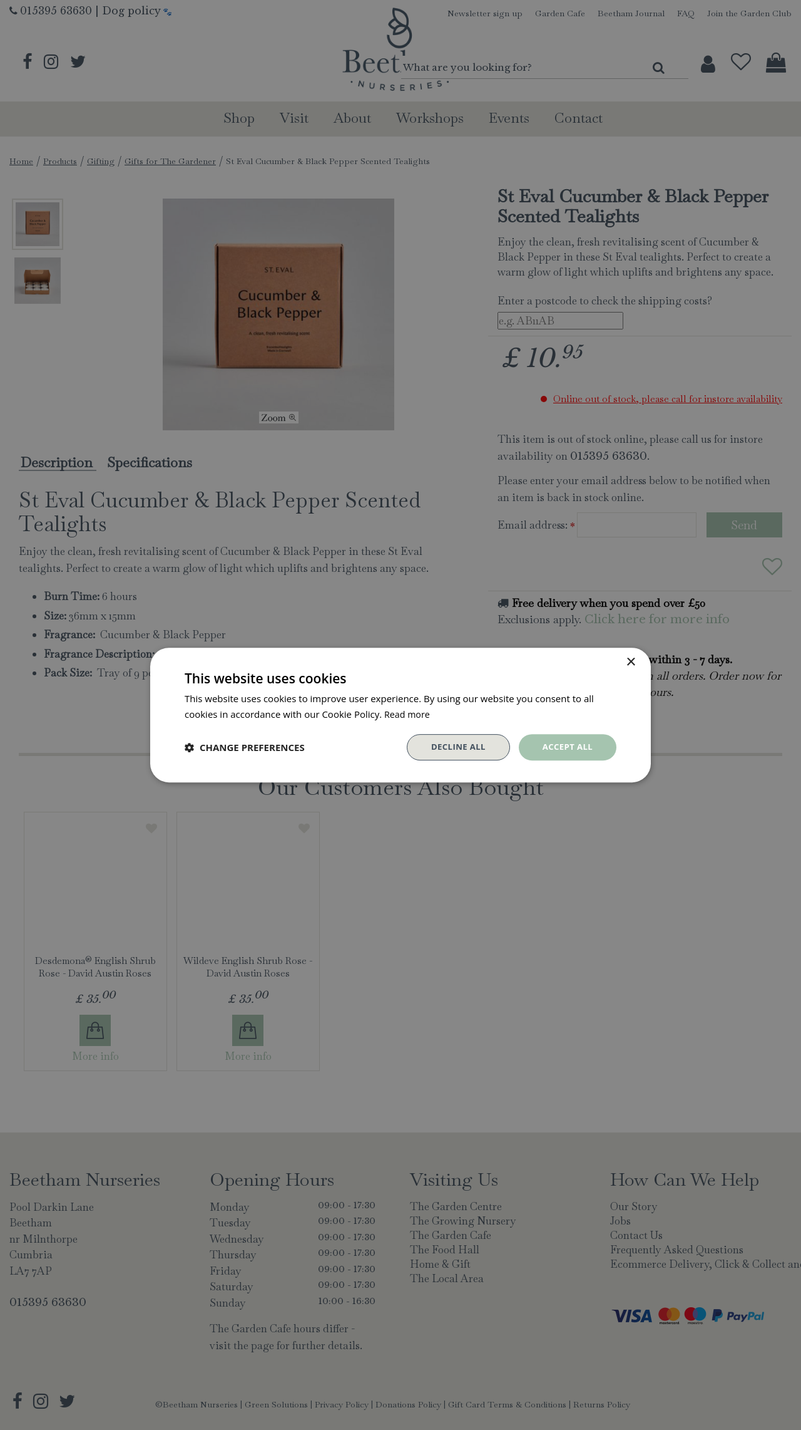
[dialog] (400, 715)
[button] (245, 747)
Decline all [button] (453, 747)
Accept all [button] (566, 747)
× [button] (630, 661)
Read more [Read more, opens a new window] (408, 713)
